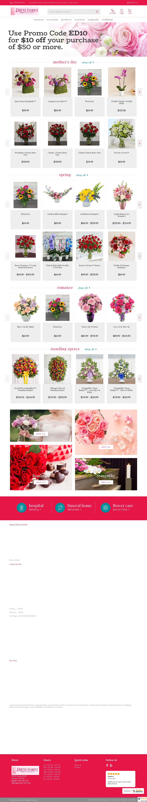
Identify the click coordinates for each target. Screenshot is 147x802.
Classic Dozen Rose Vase (89, 152)
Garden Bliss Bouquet (57, 214)
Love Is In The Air (121, 327)
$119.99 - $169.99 (89, 397)
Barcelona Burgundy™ (25, 101)
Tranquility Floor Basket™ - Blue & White (121, 389)
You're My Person (90, 327)
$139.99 (57, 161)
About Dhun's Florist (18, 524)
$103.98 (122, 110)
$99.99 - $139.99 (89, 274)
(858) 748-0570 (19, 3)
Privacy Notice (105, 800)
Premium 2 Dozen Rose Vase (25, 153)
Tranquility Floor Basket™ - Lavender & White (89, 390)
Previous (7, 92)
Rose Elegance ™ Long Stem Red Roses (25, 266)
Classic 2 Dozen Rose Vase (57, 153)
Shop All (87, 62)
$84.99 (57, 110)
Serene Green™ (121, 152)
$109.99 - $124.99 (121, 223)
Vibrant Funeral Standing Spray (57, 389)
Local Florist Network (119, 800)
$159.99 (25, 161)
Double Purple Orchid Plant (121, 102)
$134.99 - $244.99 (25, 397)
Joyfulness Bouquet (90, 214)
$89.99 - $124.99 (121, 335)
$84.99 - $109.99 (89, 223)
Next (140, 92)
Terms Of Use (92, 800)
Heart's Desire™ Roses (89, 265)
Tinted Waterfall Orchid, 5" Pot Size (57, 266)
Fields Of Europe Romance (122, 266)
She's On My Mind (25, 327)
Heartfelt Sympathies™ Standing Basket (25, 389)
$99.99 (25, 110)
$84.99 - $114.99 (89, 335)
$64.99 (89, 110)
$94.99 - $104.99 (25, 274)
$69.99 (121, 161)
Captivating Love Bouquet (122, 215)
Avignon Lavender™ (57, 101)
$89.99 (57, 223)
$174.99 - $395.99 (57, 397)
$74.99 (89, 161)
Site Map (132, 800)
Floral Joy (89, 101)
